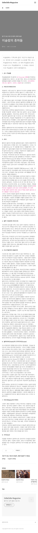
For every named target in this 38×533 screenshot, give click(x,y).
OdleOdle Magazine (10, 3)
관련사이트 (5, 522)
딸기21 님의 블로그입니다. (12, 501)
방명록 (7, 8)
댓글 (3, 489)
